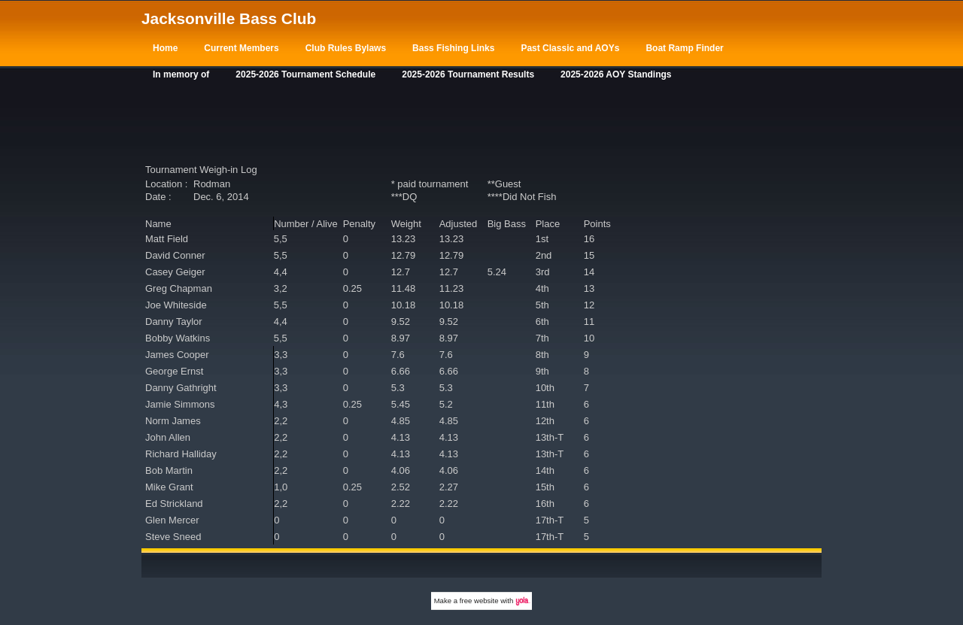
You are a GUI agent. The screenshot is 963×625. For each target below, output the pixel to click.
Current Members (241, 48)
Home (165, 48)
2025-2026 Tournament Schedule (305, 74)
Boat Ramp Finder (684, 48)
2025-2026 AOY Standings (615, 74)
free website (479, 600)
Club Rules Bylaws (345, 48)
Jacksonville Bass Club (228, 18)
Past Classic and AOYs (570, 48)
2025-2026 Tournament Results (468, 74)
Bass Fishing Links (453, 48)
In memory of (181, 74)
